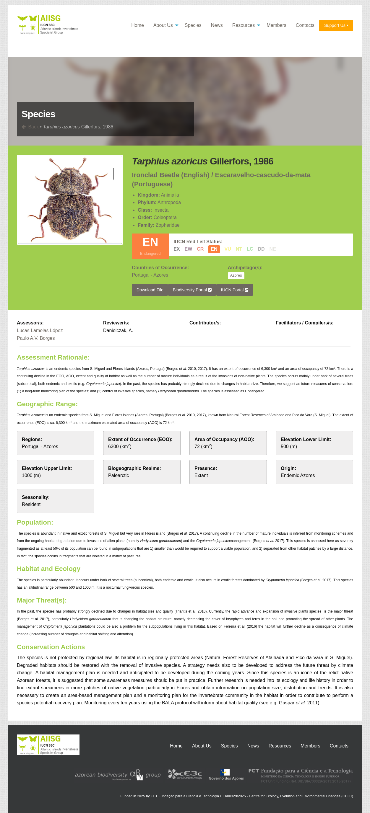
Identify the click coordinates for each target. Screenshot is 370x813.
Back (30, 126)
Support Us (336, 25)
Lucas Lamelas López (40, 330)
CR (200, 249)
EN (214, 249)
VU (228, 249)
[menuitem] (137, 25)
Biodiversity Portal (192, 289)
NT (239, 249)
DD (261, 249)
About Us (163, 25)
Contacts (305, 25)
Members (276, 25)
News (217, 25)
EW (188, 249)
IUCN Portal (235, 289)
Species (193, 25)
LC (250, 249)
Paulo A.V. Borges (36, 337)
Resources (243, 25)
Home (137, 25)
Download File (150, 289)
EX (176, 249)
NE (273, 249)
